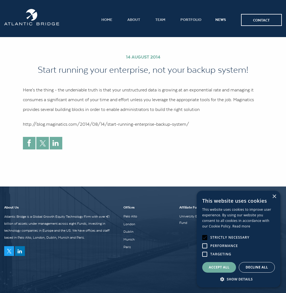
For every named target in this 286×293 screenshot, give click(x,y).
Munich (129, 239)
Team (160, 19)
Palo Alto (130, 216)
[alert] (238, 239)
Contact (261, 20)
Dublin (128, 232)
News (220, 19)
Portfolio (190, 19)
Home (106, 19)
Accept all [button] (219, 267)
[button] (238, 279)
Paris (127, 247)
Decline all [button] (257, 267)
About (133, 19)
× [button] (274, 197)
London (129, 224)
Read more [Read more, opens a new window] (241, 226)
